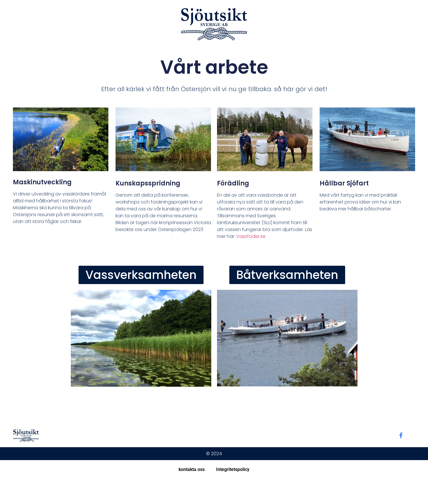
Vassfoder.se (250, 236)
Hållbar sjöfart (344, 183)
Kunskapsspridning (148, 183)
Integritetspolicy (232, 469)
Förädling (233, 183)
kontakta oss (192, 469)
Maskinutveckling (42, 182)
